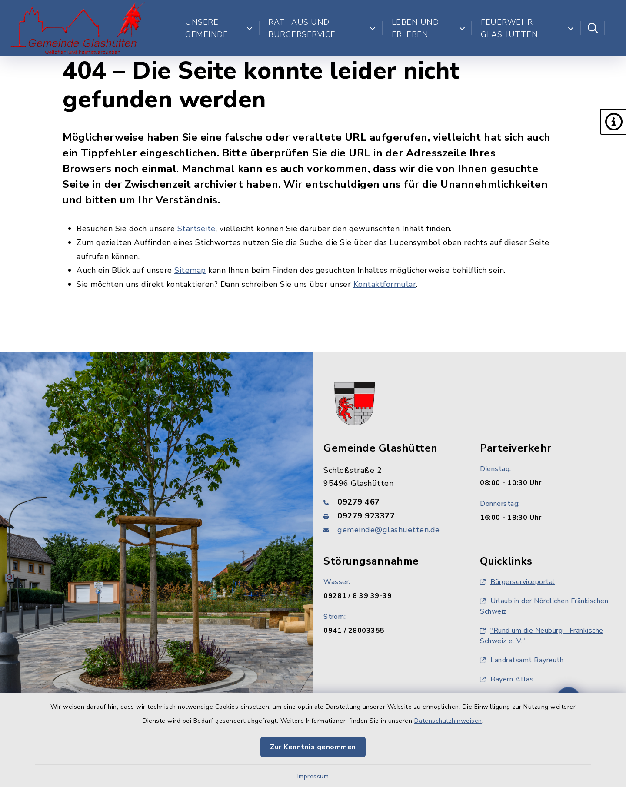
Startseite (196, 228)
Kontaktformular (384, 284)
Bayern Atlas (506, 679)
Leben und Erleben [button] (429, 28)
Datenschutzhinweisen (448, 721)
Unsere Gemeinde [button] (219, 28)
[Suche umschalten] (593, 28)
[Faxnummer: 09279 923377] (391, 516)
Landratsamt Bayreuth (521, 660)
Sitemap (190, 270)
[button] (613, 122)
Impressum (313, 776)
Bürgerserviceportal (517, 582)
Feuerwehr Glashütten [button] (527, 28)
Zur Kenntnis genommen (313, 747)
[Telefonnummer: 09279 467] (391, 502)
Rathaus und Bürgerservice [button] (322, 28)
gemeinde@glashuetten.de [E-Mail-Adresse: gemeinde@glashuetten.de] (388, 530)
